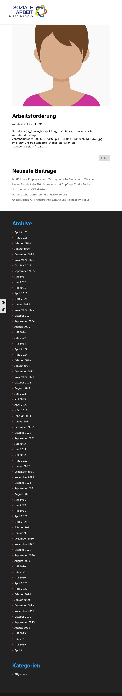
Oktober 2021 (22, 482)
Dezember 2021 (24, 471)
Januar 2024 (22, 365)
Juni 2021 (20, 505)
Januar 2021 (22, 533)
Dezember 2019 (24, 605)
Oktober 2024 (22, 315)
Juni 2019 (20, 639)
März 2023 (20, 410)
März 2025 (20, 298)
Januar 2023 (22, 421)
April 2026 (20, 232)
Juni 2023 (20, 393)
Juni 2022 (20, 449)
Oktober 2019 (22, 616)
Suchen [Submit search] (104, 158)
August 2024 (22, 326)
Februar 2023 (22, 416)
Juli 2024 (20, 332)
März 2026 (20, 237)
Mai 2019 (20, 644)
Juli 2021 (20, 499)
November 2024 (24, 310)
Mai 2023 (20, 399)
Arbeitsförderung (34, 116)
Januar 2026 (22, 248)
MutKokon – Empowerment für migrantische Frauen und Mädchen (53, 179)
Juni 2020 (20, 572)
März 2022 (20, 460)
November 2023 (24, 377)
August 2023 (22, 388)
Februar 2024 (22, 360)
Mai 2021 (20, 510)
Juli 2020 (20, 566)
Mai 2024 (20, 343)
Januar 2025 (22, 304)
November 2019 (24, 611)
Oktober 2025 (22, 265)
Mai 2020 (20, 577)
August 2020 (22, 560)
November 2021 (24, 477)
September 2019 (24, 622)
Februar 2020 (22, 594)
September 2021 (24, 488)
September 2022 (24, 438)
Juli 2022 (20, 443)
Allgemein (20, 674)
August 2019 (22, 627)
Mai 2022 (20, 455)
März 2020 (20, 588)
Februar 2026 (22, 243)
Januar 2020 (22, 599)
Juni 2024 (20, 337)
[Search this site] (61, 158)
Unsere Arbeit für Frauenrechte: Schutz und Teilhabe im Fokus (50, 199)
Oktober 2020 (22, 549)
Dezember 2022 (24, 427)
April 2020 (20, 583)
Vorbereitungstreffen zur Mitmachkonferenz (39, 194)
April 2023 (20, 404)
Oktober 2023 (22, 382)
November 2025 (24, 260)
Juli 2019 (20, 633)
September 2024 (24, 321)
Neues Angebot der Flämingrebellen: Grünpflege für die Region (51, 184)
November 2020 (24, 544)
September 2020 (24, 555)
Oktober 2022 (22, 432)
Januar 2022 (22, 466)
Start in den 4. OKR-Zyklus (29, 189)
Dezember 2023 (24, 371)
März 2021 (20, 522)
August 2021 (22, 494)
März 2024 (20, 354)
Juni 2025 (20, 282)
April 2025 (20, 293)
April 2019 (20, 650)
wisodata (22, 124)
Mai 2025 (20, 287)
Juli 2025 (20, 276)
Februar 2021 (22, 527)
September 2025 (24, 271)
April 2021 (20, 516)
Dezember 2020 (24, 538)
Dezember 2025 (24, 254)
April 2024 (20, 349)
